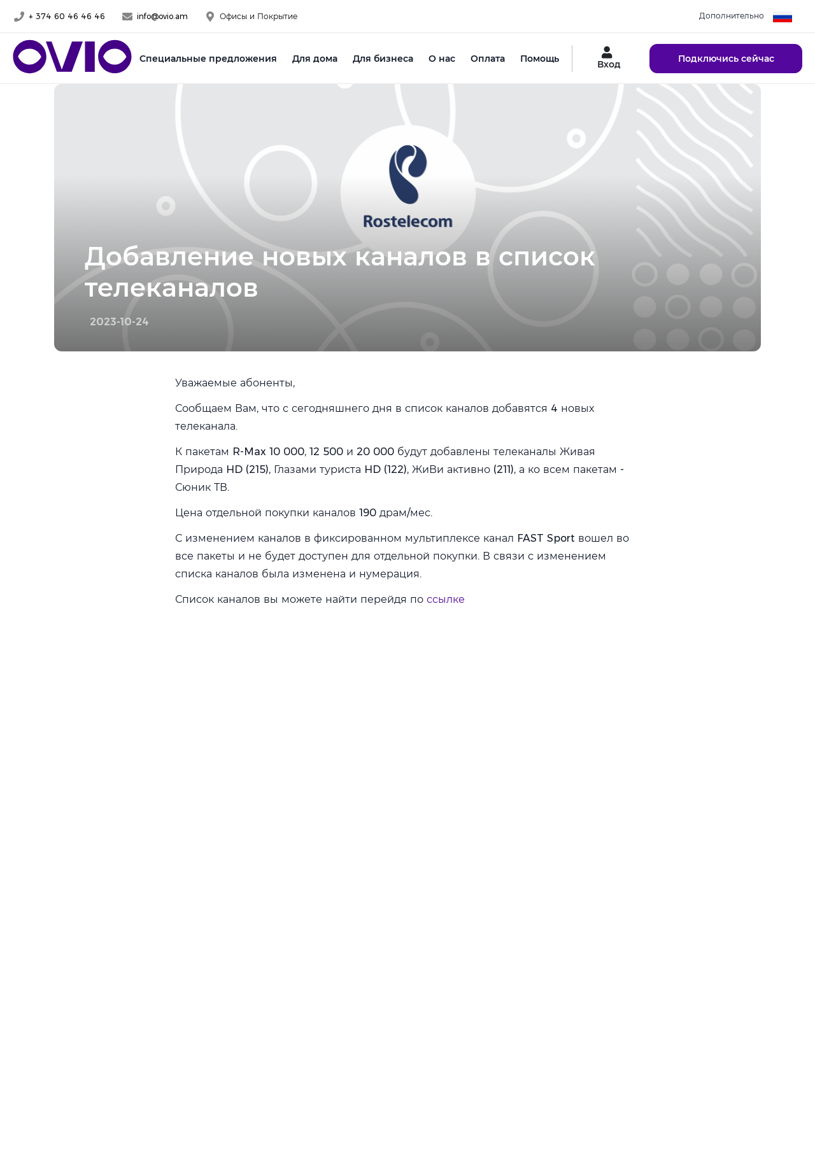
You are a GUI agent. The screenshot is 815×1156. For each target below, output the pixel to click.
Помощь (539, 58)
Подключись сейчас (726, 58)
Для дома (314, 58)
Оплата (488, 58)
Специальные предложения (208, 58)
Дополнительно (731, 15)
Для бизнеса (383, 58)
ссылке (446, 599)
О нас (442, 58)
